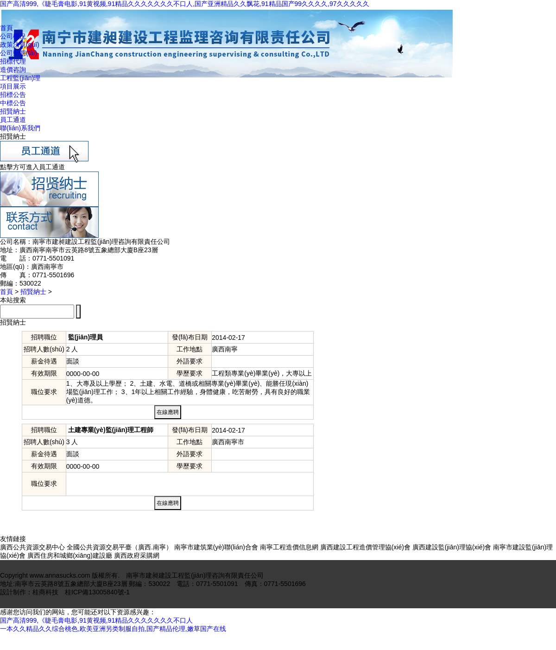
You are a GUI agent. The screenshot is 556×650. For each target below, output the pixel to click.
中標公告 (13, 103)
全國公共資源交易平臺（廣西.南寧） (119, 547)
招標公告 (13, 94)
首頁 (6, 28)
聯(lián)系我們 (20, 128)
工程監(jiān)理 (20, 78)
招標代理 (13, 61)
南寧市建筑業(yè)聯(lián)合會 (216, 547)
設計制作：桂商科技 (29, 592)
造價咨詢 (13, 69)
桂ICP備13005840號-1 (97, 592)
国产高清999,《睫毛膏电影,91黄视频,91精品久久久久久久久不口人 (96, 620)
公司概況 (13, 36)
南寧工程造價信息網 (289, 547)
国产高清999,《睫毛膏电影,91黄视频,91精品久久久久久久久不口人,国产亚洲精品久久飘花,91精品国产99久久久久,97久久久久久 (184, 3)
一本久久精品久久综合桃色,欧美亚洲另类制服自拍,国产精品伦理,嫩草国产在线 (113, 628)
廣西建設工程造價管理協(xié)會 (365, 547)
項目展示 (13, 86)
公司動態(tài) (18, 53)
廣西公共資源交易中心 (32, 547)
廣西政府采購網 (136, 555)
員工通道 (13, 119)
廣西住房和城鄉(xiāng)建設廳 (69, 555)
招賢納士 (13, 111)
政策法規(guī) (19, 44)
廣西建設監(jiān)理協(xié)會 (451, 547)
